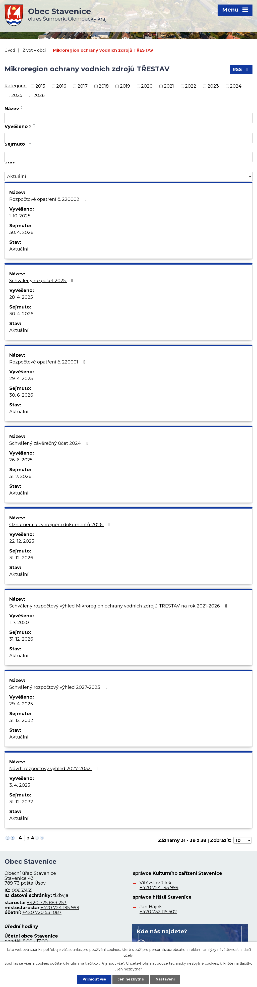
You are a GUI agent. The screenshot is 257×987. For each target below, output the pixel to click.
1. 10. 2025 (19, 216)
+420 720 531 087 (41, 912)
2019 (125, 86)
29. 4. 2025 (21, 378)
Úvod (10, 50)
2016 (61, 86)
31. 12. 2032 (21, 720)
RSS (241, 69)
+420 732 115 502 (158, 911)
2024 (235, 86)
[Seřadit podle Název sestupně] (22, 108)
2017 (83, 86)
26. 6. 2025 (21, 460)
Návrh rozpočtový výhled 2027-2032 (54, 768)
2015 (40, 86)
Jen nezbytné (131, 979)
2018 (104, 86)
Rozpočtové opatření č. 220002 (49, 199)
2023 (213, 86)
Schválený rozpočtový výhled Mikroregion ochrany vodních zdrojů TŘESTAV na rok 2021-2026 (119, 606)
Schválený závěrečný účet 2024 (49, 443)
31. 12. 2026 (21, 558)
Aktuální (18, 249)
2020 (147, 86)
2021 (169, 86)
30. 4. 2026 (21, 232)
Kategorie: (16, 86)
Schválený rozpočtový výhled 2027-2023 (59, 687)
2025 (16, 95)
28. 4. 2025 (21, 297)
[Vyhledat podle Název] (128, 118)
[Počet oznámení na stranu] (242, 840)
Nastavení (165, 979)
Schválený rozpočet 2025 (42, 280)
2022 (190, 86)
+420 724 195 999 (59, 907)
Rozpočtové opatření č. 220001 (48, 362)
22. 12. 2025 (21, 541)
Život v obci (34, 50)
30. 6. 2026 (21, 395)
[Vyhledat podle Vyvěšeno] (128, 138)
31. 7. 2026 (20, 476)
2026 (39, 95)
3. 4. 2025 (19, 785)
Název (12, 108)
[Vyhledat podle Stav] (128, 176)
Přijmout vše (94, 979)
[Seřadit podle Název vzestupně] (22, 106)
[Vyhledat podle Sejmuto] (128, 157)
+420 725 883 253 (47, 902)
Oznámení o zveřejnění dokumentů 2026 (60, 524)
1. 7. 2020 (19, 622)
